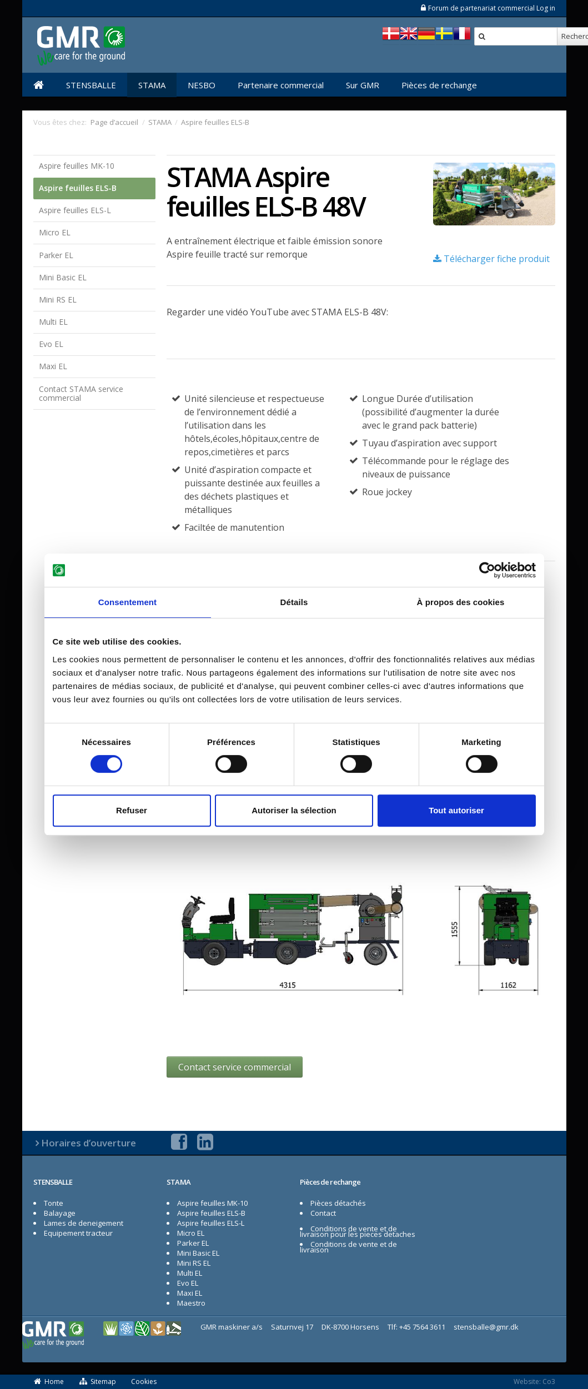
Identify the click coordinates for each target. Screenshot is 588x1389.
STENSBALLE (91, 84)
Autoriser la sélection (294, 810)
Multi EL (53, 321)
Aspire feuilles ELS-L (75, 210)
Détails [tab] (294, 602)
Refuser (131, 810)
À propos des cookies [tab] (461, 602)
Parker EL (56, 255)
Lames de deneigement (83, 1223)
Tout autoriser (456, 810)
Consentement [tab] (127, 602)
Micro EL (55, 232)
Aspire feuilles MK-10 (76, 165)
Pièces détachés (338, 1203)
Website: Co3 (534, 1381)
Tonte (53, 1203)
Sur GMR (362, 84)
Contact (323, 1213)
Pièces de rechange (439, 84)
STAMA (151, 84)
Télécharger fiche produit (491, 259)
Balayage (60, 1213)
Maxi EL (53, 366)
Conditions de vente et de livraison (349, 1247)
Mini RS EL (58, 299)
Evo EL (51, 344)
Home (48, 1381)
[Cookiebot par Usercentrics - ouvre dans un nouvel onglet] (487, 570)
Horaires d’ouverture (88, 1142)
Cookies (144, 1381)
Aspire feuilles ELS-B (78, 188)
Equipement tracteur (78, 1233)
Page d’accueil (114, 122)
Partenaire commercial (281, 84)
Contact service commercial (234, 1067)
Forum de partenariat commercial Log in (487, 8)
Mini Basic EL (63, 277)
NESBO (201, 84)
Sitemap (98, 1381)
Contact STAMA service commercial (81, 394)
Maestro (191, 1303)
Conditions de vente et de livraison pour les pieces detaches (357, 1231)
